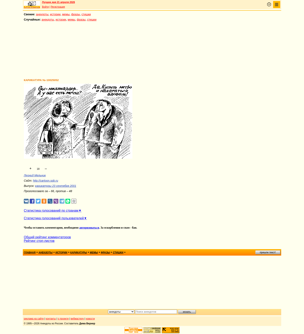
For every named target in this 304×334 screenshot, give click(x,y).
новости (90, 318)
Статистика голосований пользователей (54, 218)
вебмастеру (77, 318)
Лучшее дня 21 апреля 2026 (58, 2)
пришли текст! (268, 252)
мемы (66, 14)
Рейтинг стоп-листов (39, 240)
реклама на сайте (34, 318)
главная (30, 252)
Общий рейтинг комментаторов (47, 237)
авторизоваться (89, 227)
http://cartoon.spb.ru (45, 180)
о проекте (63, 318)
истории (55, 14)
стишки (86, 14)
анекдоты (42, 14)
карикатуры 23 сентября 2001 (55, 185)
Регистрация (58, 6)
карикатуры (78, 252)
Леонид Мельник (35, 175)
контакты (51, 318)
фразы (75, 14)
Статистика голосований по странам (51, 210)
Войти (45, 6)
